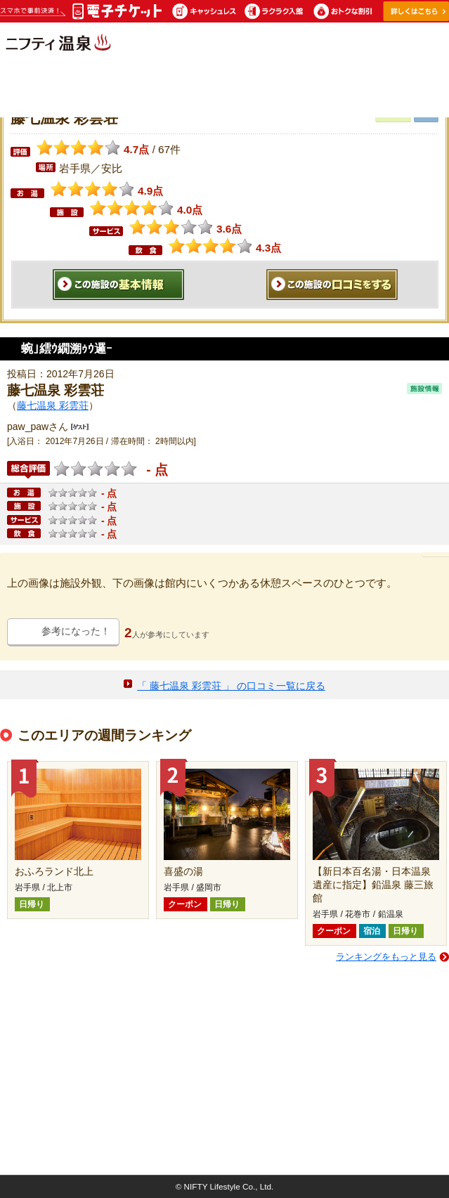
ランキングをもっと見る (386, 956)
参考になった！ (75, 631)
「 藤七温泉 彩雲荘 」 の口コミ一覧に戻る (231, 685)
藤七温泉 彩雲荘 (53, 405)
